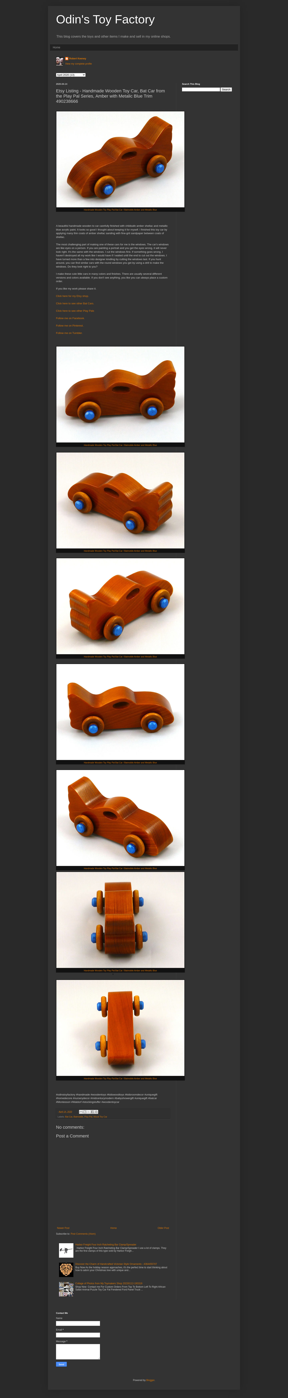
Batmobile (78, 1116)
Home (56, 47)
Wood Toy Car (100, 1116)
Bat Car (68, 1116)
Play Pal (88, 1116)
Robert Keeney (77, 58)
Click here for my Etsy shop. (72, 296)
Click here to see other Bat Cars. (75, 303)
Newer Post (63, 1228)
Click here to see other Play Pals (75, 310)
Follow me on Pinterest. (70, 325)
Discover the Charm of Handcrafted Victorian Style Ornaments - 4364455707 (116, 1264)
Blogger (150, 1380)
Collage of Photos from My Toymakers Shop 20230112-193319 (108, 1283)
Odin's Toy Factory (105, 19)
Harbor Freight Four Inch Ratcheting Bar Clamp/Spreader (105, 1244)
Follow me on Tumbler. (69, 333)
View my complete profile (78, 63)
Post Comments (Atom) (83, 1233)
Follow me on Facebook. (70, 318)
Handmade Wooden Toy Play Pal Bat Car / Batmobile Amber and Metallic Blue (120, 210)
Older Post (163, 1228)
